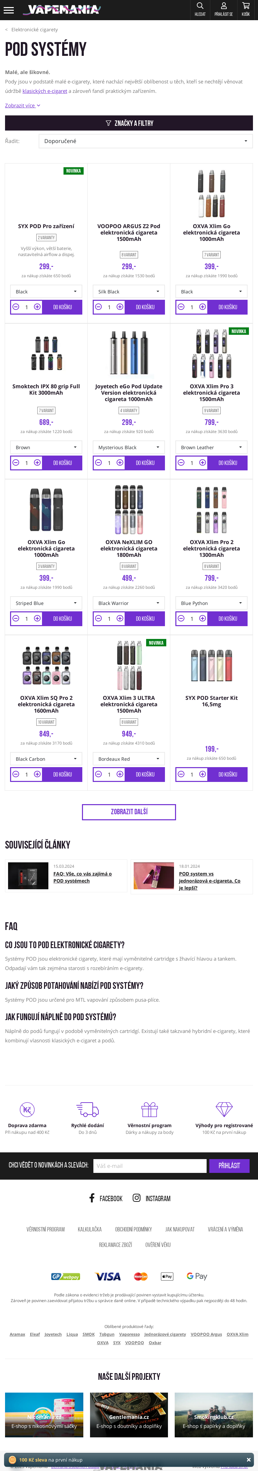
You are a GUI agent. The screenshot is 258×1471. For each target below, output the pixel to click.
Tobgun (107, 1324)
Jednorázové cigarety (165, 1324)
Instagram (152, 1189)
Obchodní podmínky (133, 1220)
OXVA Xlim (238, 1324)
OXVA (103, 1333)
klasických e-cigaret (45, 90)
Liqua (72, 1324)
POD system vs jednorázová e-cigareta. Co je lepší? (210, 871)
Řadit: (12, 141)
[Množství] (26, 304)
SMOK (89, 1324)
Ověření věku (158, 1235)
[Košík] (243, 10)
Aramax (17, 1324)
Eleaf (35, 1324)
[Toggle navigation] (9, 10)
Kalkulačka (90, 1220)
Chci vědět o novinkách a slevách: (48, 1156)
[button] (187, 10)
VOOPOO (134, 1333)
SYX (117, 1333)
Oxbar (155, 1333)
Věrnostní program (45, 1220)
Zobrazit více (22, 105)
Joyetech (53, 1324)
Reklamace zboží (115, 1235)
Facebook (106, 1189)
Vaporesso (129, 1324)
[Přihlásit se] (215, 10)
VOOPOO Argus (206, 1324)
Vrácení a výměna (225, 1220)
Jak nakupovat (180, 1220)
